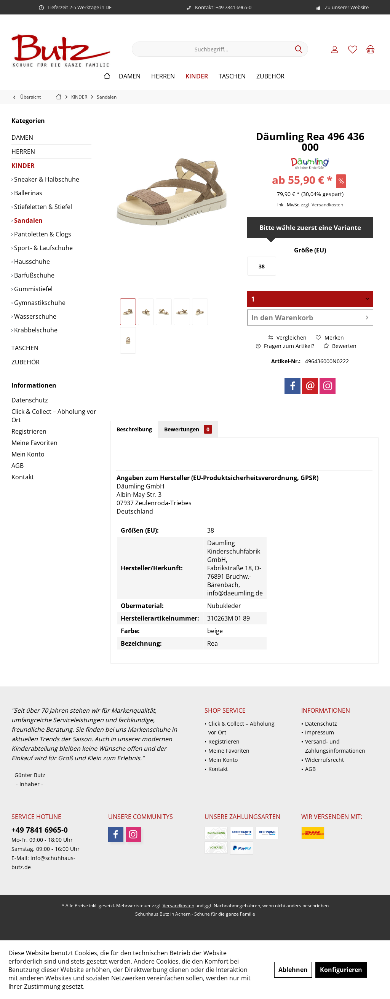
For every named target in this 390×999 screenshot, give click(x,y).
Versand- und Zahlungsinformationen (335, 746)
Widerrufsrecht (324, 759)
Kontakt (22, 477)
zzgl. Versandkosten (322, 204)
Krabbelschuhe (35, 330)
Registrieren (28, 431)
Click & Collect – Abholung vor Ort (53, 415)
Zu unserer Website (347, 7)
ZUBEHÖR (25, 362)
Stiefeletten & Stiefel (42, 207)
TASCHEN (24, 348)
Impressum (319, 732)
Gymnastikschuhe (39, 302)
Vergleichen (288, 337)
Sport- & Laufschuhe (43, 248)
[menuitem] (371, 49)
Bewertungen (188, 429)
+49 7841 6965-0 (39, 830)
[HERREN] (163, 76)
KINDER (23, 165)
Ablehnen (293, 969)
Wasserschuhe (34, 316)
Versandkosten (178, 905)
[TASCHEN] (232, 76)
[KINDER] (196, 76)
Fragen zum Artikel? (285, 345)
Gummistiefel (33, 289)
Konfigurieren (341, 969)
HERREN (23, 151)
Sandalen (28, 220)
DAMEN (22, 137)
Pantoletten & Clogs (42, 234)
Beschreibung (134, 429)
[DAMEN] (129, 76)
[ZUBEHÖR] (270, 76)
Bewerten (339, 345)
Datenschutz (29, 400)
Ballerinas (27, 193)
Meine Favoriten (34, 443)
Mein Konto (28, 454)
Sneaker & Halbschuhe (46, 179)
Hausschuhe (31, 261)
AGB (17, 465)
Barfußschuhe (33, 275)
